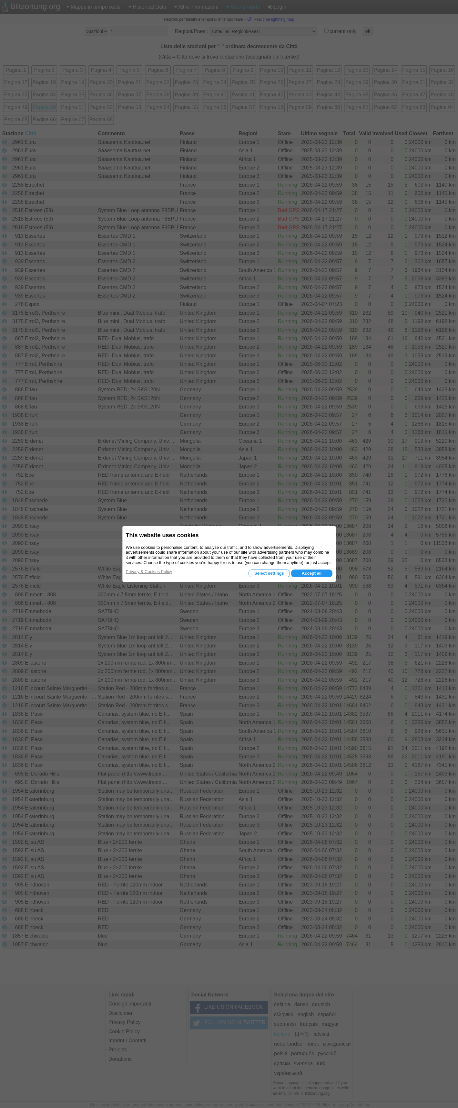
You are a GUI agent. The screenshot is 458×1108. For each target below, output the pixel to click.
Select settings (269, 573)
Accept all (311, 573)
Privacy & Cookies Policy (149, 571)
